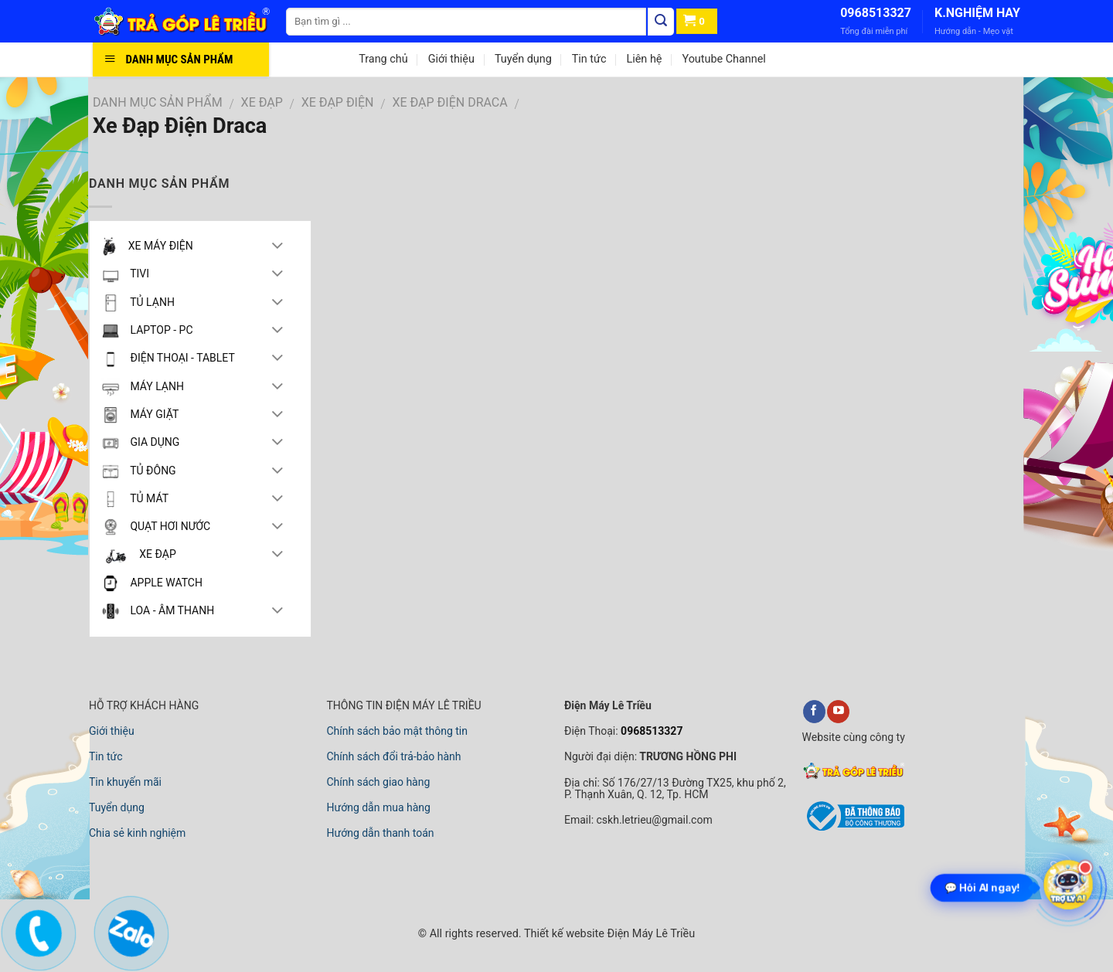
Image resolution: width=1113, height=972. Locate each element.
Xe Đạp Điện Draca (449, 102)
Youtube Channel (723, 59)
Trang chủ (383, 59)
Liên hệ (644, 59)
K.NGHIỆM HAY (977, 12)
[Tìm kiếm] (661, 22)
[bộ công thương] (853, 828)
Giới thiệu (451, 59)
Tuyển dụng (523, 59)
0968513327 (875, 12)
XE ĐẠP (262, 102)
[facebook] (814, 711)
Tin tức (589, 59)
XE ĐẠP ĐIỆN (337, 102)
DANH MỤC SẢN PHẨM (158, 102)
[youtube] (838, 711)
